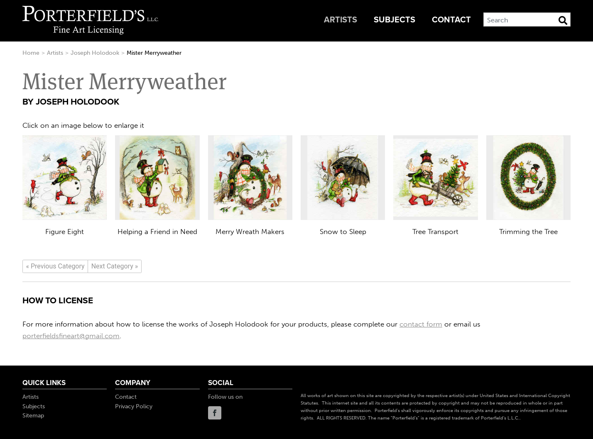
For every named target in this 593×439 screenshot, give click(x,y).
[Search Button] (563, 20)
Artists (340, 20)
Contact (451, 20)
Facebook (214, 412)
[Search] (527, 19)
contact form (420, 324)
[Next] (115, 266)
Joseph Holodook (95, 52)
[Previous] (55, 266)
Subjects (394, 20)
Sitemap (33, 415)
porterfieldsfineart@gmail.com (71, 336)
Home (30, 52)
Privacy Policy (133, 406)
